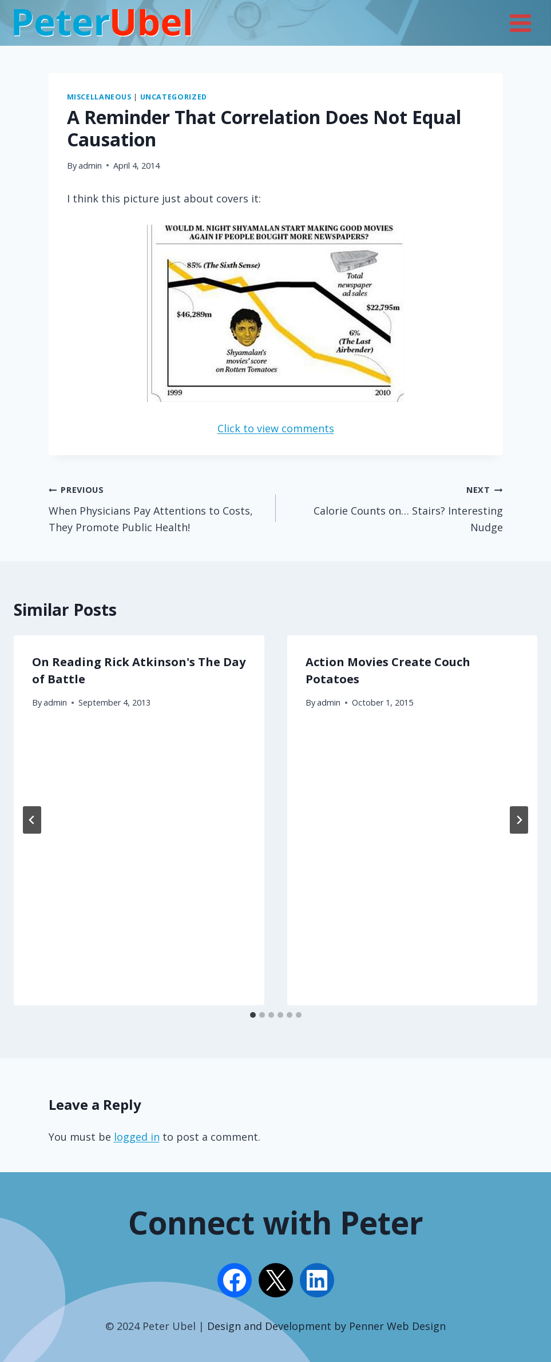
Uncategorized (173, 97)
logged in (137, 1137)
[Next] (519, 820)
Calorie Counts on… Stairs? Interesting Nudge (394, 507)
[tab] (253, 1015)
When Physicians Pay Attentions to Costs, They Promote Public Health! (157, 507)
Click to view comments (275, 428)
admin (90, 165)
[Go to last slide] (32, 820)
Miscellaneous (99, 97)
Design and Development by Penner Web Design (326, 1326)
